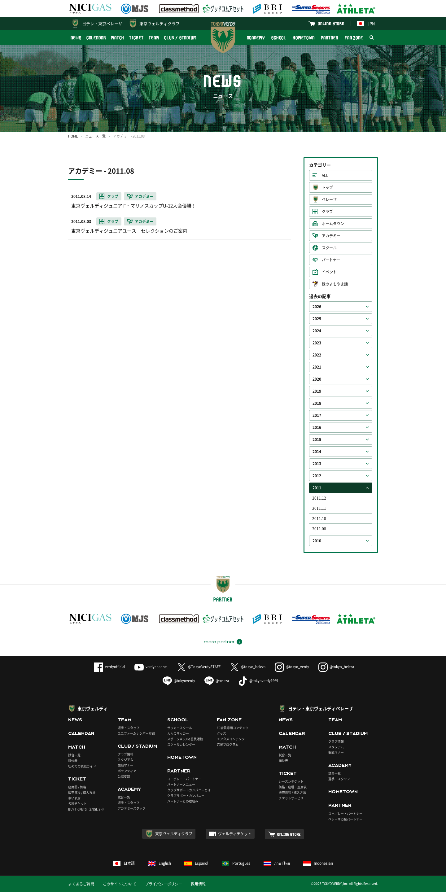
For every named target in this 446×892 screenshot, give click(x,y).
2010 (317, 541)
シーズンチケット (291, 781)
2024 (317, 331)
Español (196, 863)
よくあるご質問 (81, 884)
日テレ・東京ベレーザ (102, 23)
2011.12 (319, 498)
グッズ (221, 733)
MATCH (118, 37)
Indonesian (318, 863)
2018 (317, 403)
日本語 (124, 863)
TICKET (136, 37)
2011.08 (319, 528)
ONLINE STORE (331, 23)
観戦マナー (125, 765)
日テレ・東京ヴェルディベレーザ (320, 708)
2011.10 (319, 518)
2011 (317, 488)
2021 (317, 367)
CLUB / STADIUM (180, 37)
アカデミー (331, 235)
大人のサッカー (178, 733)
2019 (317, 391)
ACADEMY (256, 37)
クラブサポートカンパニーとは (189, 790)
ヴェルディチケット (234, 834)
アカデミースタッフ (132, 808)
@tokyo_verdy (292, 666)
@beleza (216, 680)
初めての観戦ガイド (82, 766)
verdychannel (151, 666)
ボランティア (127, 770)
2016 (317, 427)
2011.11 (319, 508)
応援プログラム (227, 744)
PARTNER (329, 37)
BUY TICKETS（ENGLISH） (87, 809)
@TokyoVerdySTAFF (199, 666)
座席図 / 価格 (77, 787)
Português (236, 863)
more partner (219, 642)
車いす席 (74, 798)
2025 (317, 318)
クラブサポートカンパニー (185, 795)
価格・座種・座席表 (293, 787)
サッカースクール (179, 727)
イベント (329, 272)
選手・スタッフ (128, 727)
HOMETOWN (303, 37)
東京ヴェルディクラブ (159, 23)
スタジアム (125, 759)
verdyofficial (109, 666)
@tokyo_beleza (247, 666)
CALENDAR (96, 37)
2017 (317, 415)
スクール (329, 248)
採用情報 (198, 884)
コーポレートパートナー (184, 778)
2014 (317, 451)
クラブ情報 (125, 754)
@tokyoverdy (179, 680)
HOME (73, 136)
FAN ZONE (354, 37)
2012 (317, 476)
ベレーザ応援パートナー (345, 819)
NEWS (76, 37)
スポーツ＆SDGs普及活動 (185, 739)
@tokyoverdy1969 (258, 680)
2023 (317, 343)
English (159, 863)
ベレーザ (329, 199)
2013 (317, 463)
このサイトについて (119, 884)
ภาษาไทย (277, 863)
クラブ (327, 211)
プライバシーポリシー (163, 884)
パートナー (331, 260)
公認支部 (124, 776)
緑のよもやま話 (335, 284)
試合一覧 (74, 755)
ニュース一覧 (95, 136)
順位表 (72, 760)
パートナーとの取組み (182, 801)
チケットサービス (291, 798)
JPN (366, 23)
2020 (317, 379)
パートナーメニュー (181, 784)
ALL (325, 175)
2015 (317, 439)
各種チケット (77, 803)
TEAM (154, 37)
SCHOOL (278, 37)
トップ (327, 187)
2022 (317, 355)
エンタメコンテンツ (231, 739)
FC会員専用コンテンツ (232, 727)
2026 (317, 306)
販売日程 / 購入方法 (81, 792)
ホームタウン (333, 223)
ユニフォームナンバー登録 (136, 733)
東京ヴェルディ (92, 708)
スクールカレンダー (181, 744)
